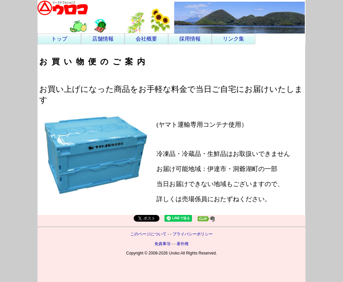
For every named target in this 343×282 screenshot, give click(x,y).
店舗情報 (103, 39)
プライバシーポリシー (193, 234)
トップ (59, 39)
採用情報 (190, 39)
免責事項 (162, 243)
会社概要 (146, 39)
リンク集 (233, 39)
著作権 (183, 243)
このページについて (148, 234)
